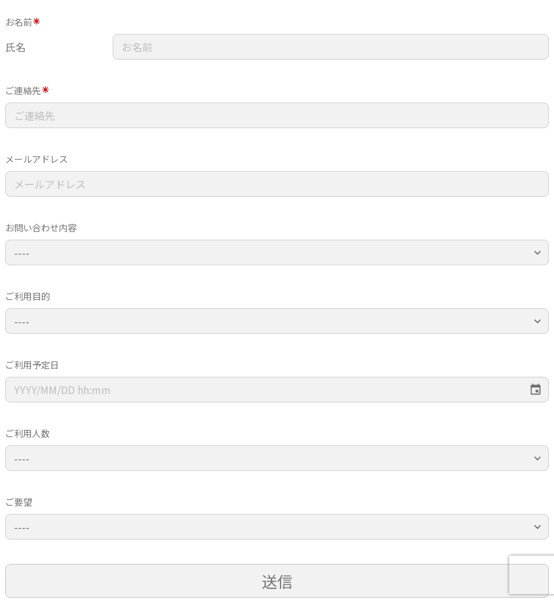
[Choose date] (536, 390)
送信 (277, 581)
